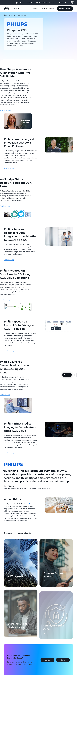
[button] (65, 8)
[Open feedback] (75, 375)
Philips (31, 504)
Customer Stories (9, 15)
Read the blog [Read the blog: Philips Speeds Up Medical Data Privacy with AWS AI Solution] (9, 351)
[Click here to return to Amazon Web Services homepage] (7, 9)
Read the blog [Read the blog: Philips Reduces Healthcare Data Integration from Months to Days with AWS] (9, 260)
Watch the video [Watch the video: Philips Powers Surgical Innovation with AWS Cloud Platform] (9, 168)
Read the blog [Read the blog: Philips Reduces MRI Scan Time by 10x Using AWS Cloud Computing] (5, 300)
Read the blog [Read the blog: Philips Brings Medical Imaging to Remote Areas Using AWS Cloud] (9, 453)
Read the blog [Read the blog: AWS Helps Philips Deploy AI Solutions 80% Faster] (5, 206)
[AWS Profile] (72, 2)
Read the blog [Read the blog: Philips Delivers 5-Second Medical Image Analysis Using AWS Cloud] (5, 395)
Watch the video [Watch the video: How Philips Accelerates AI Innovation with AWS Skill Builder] (5, 110)
